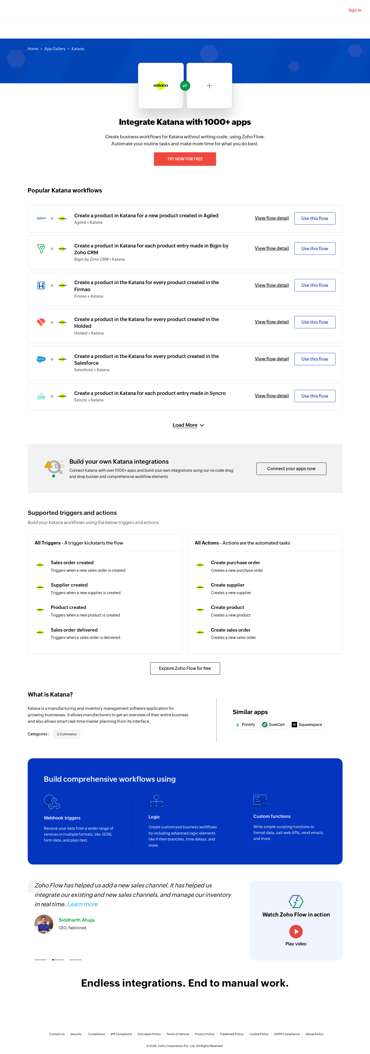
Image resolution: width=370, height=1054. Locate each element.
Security (76, 1034)
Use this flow (314, 218)
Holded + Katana (89, 333)
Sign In (354, 10)
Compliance (96, 1034)
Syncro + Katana (89, 400)
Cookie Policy (259, 1034)
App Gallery (54, 49)
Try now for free (185, 159)
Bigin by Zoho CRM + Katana (99, 259)
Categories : (39, 734)
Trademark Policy (232, 1034)
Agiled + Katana (88, 222)
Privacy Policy (204, 1034)
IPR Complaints (121, 1034)
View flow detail (272, 218)
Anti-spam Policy (149, 1034)
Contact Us (57, 1034)
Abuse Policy (314, 1034)
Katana (78, 49)
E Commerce (67, 734)
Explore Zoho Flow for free (185, 668)
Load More (185, 425)
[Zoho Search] (335, 10)
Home (33, 49)
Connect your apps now (291, 468)
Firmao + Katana (88, 296)
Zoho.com (20, 10)
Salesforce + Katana (92, 370)
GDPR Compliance (287, 1034)
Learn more (82, 904)
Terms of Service (178, 1034)
